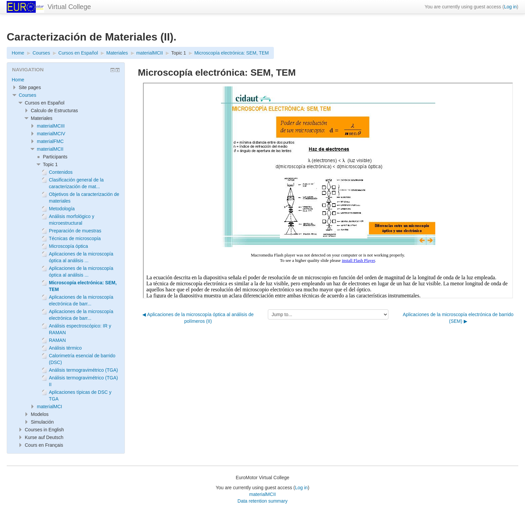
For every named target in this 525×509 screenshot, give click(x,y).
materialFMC (50, 141)
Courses (27, 95)
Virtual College (69, 6)
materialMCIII (51, 126)
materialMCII (50, 149)
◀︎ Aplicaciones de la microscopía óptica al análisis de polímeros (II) (197, 318)
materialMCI (49, 406)
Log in (510, 6)
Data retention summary (262, 501)
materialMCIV (51, 133)
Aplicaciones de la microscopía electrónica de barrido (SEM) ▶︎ (458, 318)
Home (18, 79)
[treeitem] (66, 79)
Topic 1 (178, 53)
